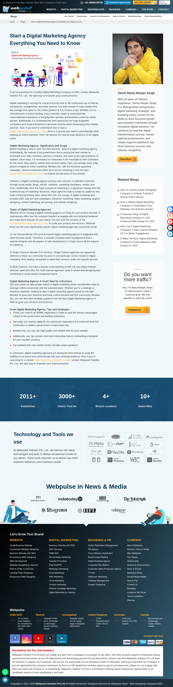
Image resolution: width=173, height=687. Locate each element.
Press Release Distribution (102, 553)
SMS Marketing (57, 576)
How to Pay (133, 580)
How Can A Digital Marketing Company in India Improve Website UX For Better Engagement (139, 230)
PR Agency (94, 549)
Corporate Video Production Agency (102, 571)
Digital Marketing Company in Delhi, (52, 360)
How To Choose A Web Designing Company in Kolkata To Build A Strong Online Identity (138, 193)
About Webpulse (135, 545)
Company (132, 9)
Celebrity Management (100, 584)
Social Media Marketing (61, 557)
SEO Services (56, 549)
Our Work (149, 9)
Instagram (27, 639)
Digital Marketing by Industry (64, 592)
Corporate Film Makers (100, 565)
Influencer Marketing (98, 580)
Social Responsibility (153, 16)
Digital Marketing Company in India (28, 131)
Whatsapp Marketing (60, 569)
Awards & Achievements (100, 16)
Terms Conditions (136, 596)
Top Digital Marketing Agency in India (29, 223)
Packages (116, 9)
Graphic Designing (97, 588)
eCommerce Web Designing (24, 557)
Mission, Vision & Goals (139, 549)
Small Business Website (22, 545)
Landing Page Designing (22, 572)
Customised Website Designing (26, 549)
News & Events (119, 16)
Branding (132, 588)
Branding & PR (97, 9)
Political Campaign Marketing (64, 588)
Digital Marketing (73, 9)
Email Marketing (57, 572)
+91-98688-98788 (91, 2)
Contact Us (134, 310)
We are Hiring (145, 2)
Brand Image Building (99, 557)
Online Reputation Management (104, 545)
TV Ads (92, 576)
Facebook (15, 639)
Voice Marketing (57, 580)
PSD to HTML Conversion (23, 569)
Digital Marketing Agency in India (27, 173)
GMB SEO (54, 553)
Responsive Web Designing (24, 576)
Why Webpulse (135, 553)
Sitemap (131, 600)
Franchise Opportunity (118, 2)
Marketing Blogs (134, 16)
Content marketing (58, 584)
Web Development (19, 561)
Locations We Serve (137, 592)
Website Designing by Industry (26, 565)
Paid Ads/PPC (56, 565)
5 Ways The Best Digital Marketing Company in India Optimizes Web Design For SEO (138, 242)
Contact (163, 9)
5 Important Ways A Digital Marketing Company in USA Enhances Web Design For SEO (137, 218)
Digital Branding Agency (100, 561)
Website (52, 9)
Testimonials (82, 16)
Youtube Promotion (59, 561)
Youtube (38, 639)
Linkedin (61, 639)
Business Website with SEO (24, 553)
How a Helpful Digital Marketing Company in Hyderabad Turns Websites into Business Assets (137, 205)
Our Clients (69, 16)
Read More (125, 159)
